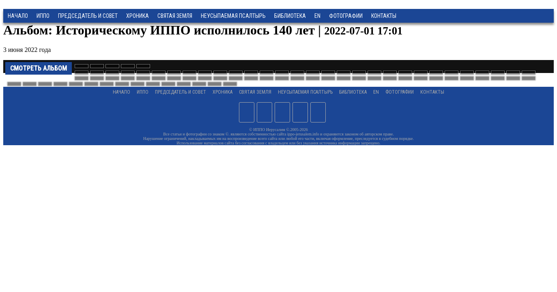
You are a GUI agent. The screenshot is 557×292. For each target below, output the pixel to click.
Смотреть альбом (38, 68)
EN (317, 16)
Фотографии (399, 92)
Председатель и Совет (88, 16)
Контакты (432, 92)
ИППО (43, 16)
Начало (18, 16)
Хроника (137, 16)
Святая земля (174, 16)
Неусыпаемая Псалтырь (233, 16)
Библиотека (290, 16)
